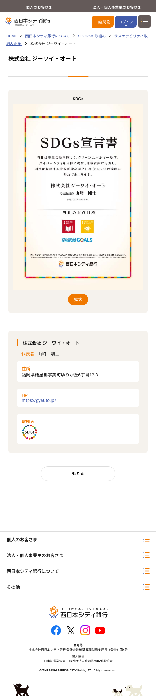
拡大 (78, 299)
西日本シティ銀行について (47, 36)
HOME (11, 36)
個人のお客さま (39, 7)
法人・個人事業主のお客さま (117, 7)
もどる (78, 473)
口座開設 (102, 22)
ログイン (125, 22)
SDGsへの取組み (92, 36)
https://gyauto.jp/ (78, 398)
